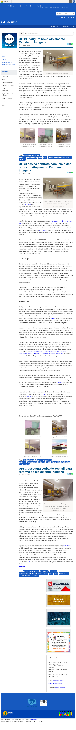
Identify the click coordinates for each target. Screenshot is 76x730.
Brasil (6, 1)
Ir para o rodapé (36, 6)
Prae (40, 158)
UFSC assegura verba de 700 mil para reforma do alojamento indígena (45, 475)
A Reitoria (5, 76)
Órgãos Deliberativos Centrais (8, 94)
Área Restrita (55, 26)
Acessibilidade (44, 8)
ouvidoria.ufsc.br (60, 695)
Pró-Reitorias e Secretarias (6, 90)
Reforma (41, 465)
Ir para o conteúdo (6, 6)
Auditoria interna (7, 99)
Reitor (3, 79)
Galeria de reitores (7, 82)
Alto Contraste (54, 8)
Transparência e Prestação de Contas (8, 63)
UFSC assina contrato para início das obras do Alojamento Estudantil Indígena (46, 169)
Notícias (4, 59)
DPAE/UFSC (44, 579)
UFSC (45, 158)
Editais (4, 105)
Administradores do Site (68, 26)
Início (3, 56)
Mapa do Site (64, 8)
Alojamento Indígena (31, 579)
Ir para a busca (26, 6)
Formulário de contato (55, 691)
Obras (34, 581)
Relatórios (5, 102)
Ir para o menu (16, 6)
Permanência (32, 158)
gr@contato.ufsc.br (58, 687)
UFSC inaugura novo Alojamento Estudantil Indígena (46, 41)
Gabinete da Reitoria (8, 86)
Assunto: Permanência (31, 34)
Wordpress (35, 727)
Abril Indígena (28, 463)
